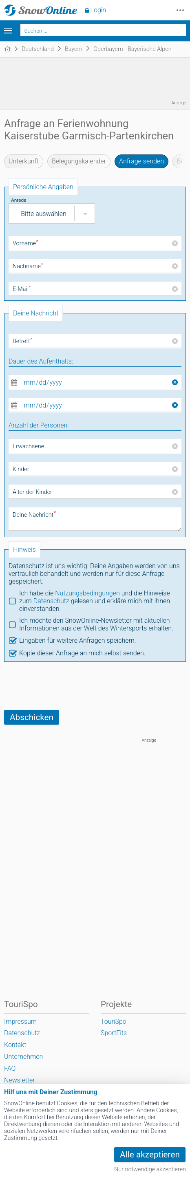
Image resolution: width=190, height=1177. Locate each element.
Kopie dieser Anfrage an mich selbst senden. (82, 653)
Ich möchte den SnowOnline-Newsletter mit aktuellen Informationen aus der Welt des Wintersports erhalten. (96, 624)
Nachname (28, 266)
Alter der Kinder (32, 492)
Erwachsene (28, 446)
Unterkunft (24, 161)
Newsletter (19, 1080)
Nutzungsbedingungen (87, 593)
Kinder (21, 469)
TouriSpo (113, 1021)
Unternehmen (23, 1056)
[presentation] (66, 686)
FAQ (9, 1068)
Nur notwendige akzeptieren (150, 1169)
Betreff (23, 341)
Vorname (25, 243)
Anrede (18, 200)
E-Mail (22, 289)
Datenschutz (51, 601)
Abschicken (31, 717)
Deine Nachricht (34, 514)
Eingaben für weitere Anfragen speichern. (77, 640)
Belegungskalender (79, 161)
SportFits (114, 1033)
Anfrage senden (141, 161)
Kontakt (15, 1045)
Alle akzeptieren (150, 1154)
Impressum (20, 1021)
